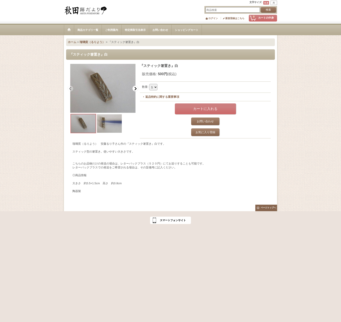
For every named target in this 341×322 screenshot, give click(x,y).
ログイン (213, 18)
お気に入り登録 (205, 132)
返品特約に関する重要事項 (162, 96)
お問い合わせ (205, 121)
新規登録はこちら (234, 18)
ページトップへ (268, 207)
